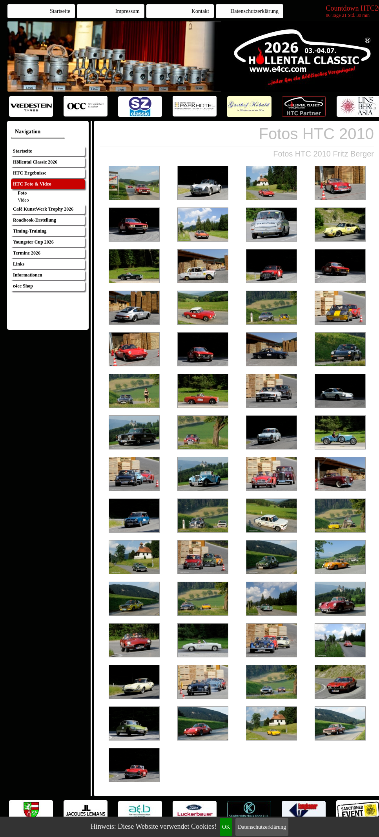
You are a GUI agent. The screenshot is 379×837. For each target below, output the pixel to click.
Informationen (27, 275)
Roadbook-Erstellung (34, 220)
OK (226, 827)
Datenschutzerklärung (262, 827)
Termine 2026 (26, 253)
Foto (22, 193)
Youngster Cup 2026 (33, 242)
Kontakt (200, 11)
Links (18, 264)
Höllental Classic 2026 (35, 162)
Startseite (60, 11)
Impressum (127, 11)
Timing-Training (30, 231)
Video (23, 200)
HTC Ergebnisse (29, 173)
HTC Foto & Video (32, 184)
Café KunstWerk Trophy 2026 (43, 209)
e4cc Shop (23, 286)
